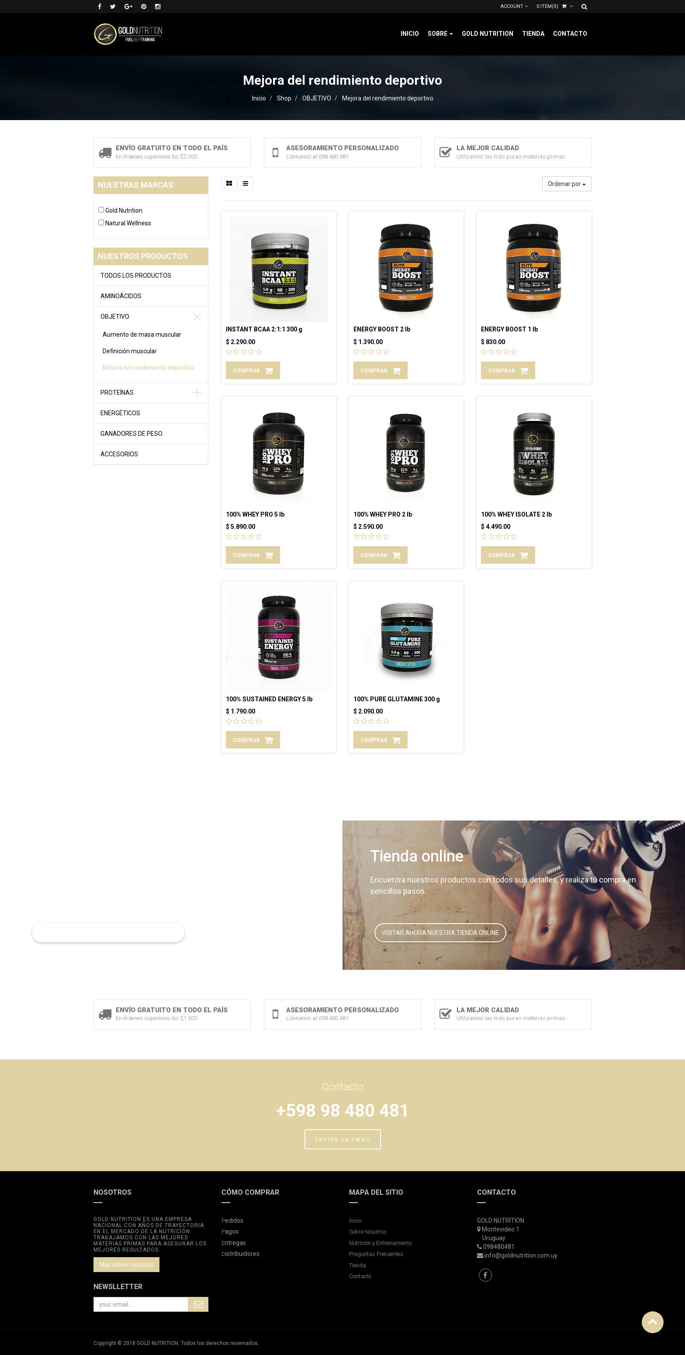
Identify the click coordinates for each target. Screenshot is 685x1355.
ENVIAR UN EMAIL (343, 1140)
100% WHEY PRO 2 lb (382, 514)
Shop (284, 98)
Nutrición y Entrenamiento (380, 1243)
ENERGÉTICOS (120, 413)
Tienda (357, 1265)
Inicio (259, 98)
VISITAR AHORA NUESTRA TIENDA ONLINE (440, 932)
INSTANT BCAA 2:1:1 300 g (264, 329)
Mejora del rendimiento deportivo (387, 98)
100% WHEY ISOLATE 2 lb (516, 514)
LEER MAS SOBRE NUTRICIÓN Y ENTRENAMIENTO (108, 932)
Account (514, 6)
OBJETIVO (316, 98)
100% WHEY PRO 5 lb (255, 514)
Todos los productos (135, 275)
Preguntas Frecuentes (376, 1254)
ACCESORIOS (119, 454)
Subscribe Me (198, 1304)
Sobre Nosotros (368, 1231)
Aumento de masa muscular (142, 334)
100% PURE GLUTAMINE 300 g (396, 699)
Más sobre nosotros (126, 1264)
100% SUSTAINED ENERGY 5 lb (269, 699)
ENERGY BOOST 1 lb (509, 329)
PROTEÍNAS (117, 392)
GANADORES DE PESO (131, 433)
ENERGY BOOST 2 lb (381, 329)
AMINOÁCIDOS (121, 296)
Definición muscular (130, 351)
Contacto (360, 1276)
